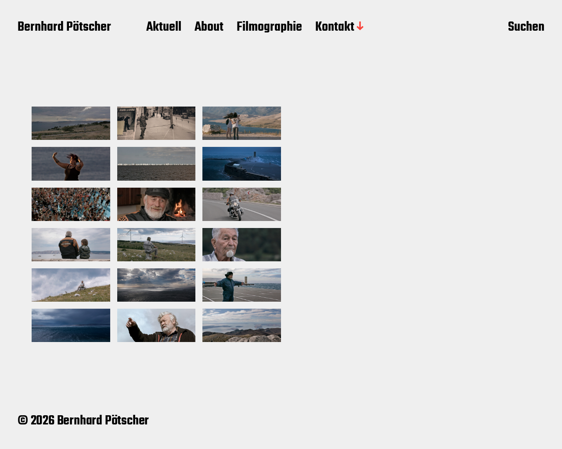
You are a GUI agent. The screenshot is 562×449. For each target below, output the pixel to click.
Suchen (526, 27)
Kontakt (334, 27)
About (209, 27)
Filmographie (269, 27)
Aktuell (163, 27)
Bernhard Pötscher (64, 27)
